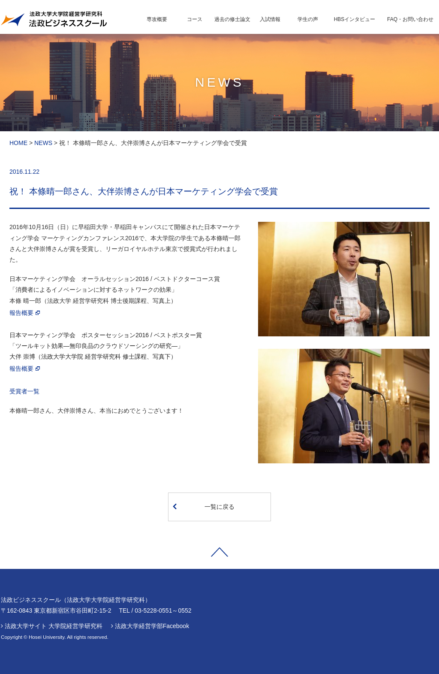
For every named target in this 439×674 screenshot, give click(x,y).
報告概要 (21, 312)
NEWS (43, 142)
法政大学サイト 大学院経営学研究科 (53, 626)
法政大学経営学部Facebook (152, 626)
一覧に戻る (204, 506)
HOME (18, 142)
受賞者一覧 (24, 391)
